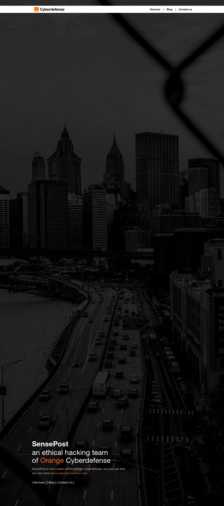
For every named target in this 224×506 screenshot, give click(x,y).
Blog (169, 9)
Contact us (185, 9)
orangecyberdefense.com (70, 473)
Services (155, 9)
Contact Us (65, 482)
